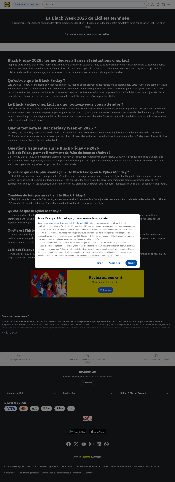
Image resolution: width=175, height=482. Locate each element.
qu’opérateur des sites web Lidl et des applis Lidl (68, 223)
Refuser (100, 263)
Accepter (131, 263)
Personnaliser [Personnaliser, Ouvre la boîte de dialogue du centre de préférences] (114, 263)
